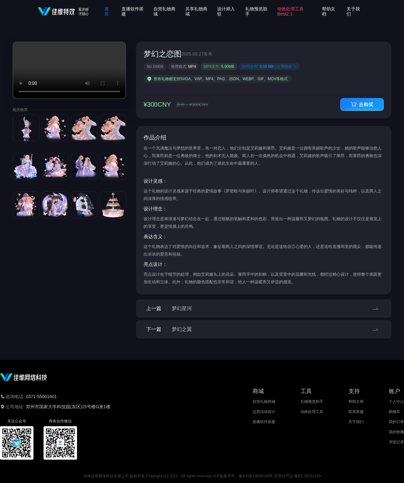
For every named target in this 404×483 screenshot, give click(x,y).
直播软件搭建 (263, 422)
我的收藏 (396, 432)
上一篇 (263, 309)
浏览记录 (396, 442)
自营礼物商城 (263, 401)
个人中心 (396, 401)
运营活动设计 (263, 411)
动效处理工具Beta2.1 (290, 11)
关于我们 (356, 422)
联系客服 (356, 411)
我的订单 (396, 422)
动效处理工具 (311, 411)
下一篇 (263, 329)
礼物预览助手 (311, 401)
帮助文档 (356, 401)
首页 (106, 11)
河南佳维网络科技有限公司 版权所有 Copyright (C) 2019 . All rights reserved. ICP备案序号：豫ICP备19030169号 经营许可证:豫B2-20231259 (202, 476)
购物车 (394, 411)
